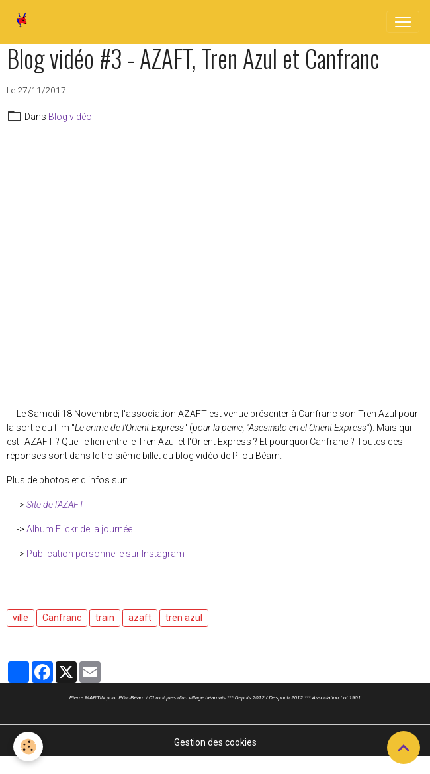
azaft (139, 617)
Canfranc (61, 617)
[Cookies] (28, 746)
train (104, 617)
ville (20, 617)
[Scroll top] (403, 747)
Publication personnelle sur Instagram (105, 553)
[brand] (24, 22)
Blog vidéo (70, 116)
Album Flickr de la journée (79, 529)
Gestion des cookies (215, 742)
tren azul (183, 617)
